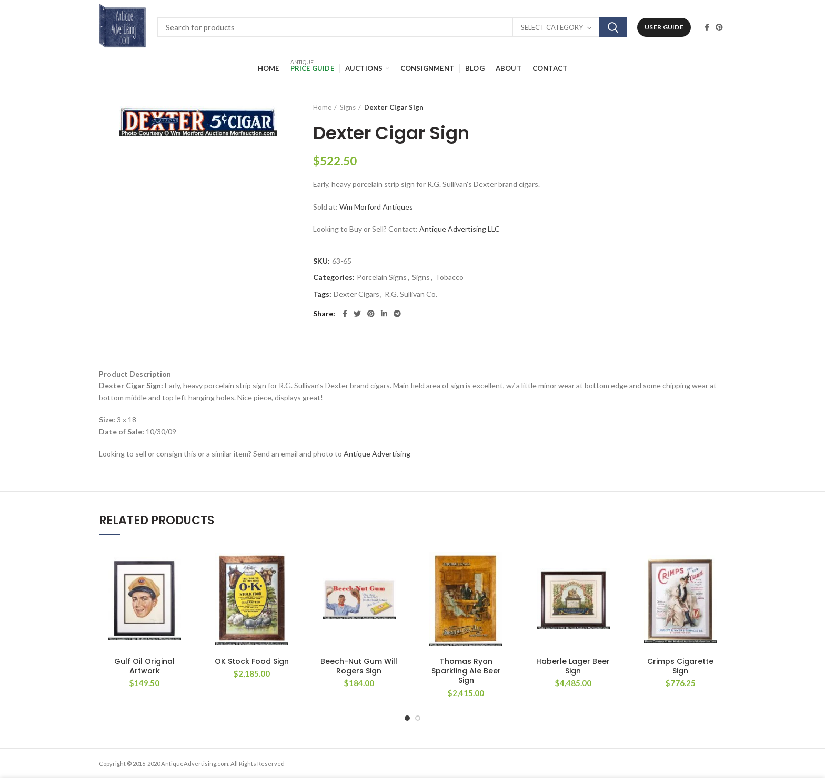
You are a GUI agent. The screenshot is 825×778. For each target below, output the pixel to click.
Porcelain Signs (382, 277)
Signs (348, 107)
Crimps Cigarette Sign (680, 666)
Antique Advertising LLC (459, 228)
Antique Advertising (377, 453)
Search (613, 27)
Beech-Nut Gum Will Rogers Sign (358, 666)
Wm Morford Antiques (376, 206)
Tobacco (449, 277)
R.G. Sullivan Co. (411, 294)
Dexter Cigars (356, 294)
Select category (552, 27)
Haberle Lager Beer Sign (573, 666)
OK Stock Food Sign (252, 661)
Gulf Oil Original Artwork (144, 666)
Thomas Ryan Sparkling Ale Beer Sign (466, 671)
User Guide (664, 27)
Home (322, 107)
